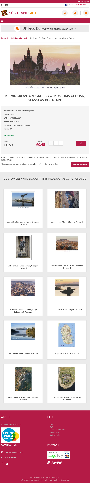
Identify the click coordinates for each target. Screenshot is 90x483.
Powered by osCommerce (59, 480)
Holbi (46, 480)
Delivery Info (55, 435)
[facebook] (2, 464)
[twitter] (7, 464)
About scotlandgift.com (12, 424)
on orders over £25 (47, 28)
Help (51, 424)
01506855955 (2, 5)
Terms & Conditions (57, 430)
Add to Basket (81, 143)
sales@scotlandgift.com (14, 452)
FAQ (51, 427)
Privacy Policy (55, 432)
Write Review (80, 164)
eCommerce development (31, 480)
